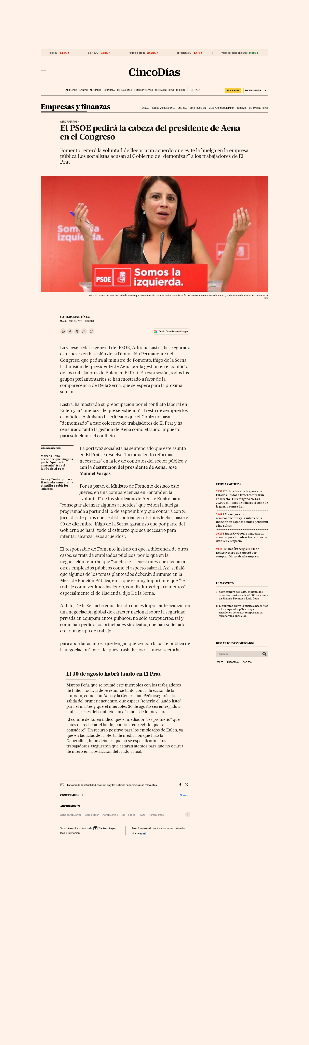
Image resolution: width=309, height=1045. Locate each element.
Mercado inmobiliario (221, 108)
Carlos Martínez (75, 317)
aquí (143, 833)
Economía (109, 90)
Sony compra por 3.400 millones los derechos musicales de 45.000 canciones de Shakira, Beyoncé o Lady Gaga (243, 595)
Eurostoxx (233, 662)
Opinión (180, 90)
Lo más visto (225, 583)
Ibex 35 (53, 53)
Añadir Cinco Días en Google (173, 331)
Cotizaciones (124, 90)
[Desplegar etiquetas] (187, 814)
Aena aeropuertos (70, 814)
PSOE (142, 814)
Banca (145, 108)
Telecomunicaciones (163, 108)
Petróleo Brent (136, 53)
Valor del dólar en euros (234, 53)
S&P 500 (93, 53)
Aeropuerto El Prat (113, 814)
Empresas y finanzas (76, 90)
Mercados (95, 90)
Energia (182, 108)
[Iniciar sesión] (255, 90)
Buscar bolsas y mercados (235, 643)
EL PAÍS (193, 88)
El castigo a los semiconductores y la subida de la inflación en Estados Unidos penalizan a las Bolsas (242, 520)
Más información (71, 832)
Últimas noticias (164, 90)
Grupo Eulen (92, 814)
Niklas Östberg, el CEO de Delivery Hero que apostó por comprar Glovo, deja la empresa (238, 552)
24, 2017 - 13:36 (81, 321)
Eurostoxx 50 (184, 53)
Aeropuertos (68, 121)
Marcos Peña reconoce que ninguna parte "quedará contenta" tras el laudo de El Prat (57, 462)
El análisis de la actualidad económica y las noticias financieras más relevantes (111, 785)
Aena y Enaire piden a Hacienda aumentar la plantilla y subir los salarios (57, 484)
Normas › (185, 795)
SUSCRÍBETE (233, 90)
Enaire (131, 814)
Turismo (241, 108)
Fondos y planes (143, 90)
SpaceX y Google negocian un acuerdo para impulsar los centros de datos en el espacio (241, 537)
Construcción (198, 108)
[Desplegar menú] (43, 72)
